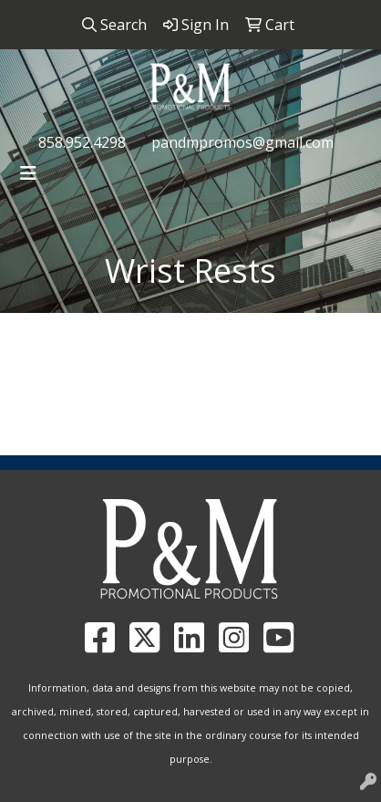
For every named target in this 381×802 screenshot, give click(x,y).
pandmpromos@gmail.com (242, 142)
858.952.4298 (82, 142)
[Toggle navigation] (28, 173)
